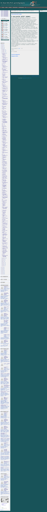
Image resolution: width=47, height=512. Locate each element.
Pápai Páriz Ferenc (15, 7)
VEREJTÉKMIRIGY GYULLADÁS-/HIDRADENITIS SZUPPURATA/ (7, 386)
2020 (2, 46)
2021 (2, 45)
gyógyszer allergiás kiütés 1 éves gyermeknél (5, 82)
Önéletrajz (10, 7)
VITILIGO (3, 254)
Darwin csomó (4, 110)
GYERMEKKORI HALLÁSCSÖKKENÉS (5, 456)
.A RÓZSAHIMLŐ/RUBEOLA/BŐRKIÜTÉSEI (6, 461)
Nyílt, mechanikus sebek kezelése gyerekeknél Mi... (5, 171)
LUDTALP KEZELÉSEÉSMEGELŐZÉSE (5, 153)
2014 (2, 270)
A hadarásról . (4, 63)
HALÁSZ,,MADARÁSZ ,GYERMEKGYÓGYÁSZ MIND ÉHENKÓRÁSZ (4, 122)
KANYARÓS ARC (4, 179)
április (3, 262)
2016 (2, 268)
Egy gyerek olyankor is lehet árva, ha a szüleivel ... (5, 88)
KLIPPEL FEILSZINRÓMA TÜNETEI (4, 159)
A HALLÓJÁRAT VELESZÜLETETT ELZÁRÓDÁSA (4, 120)
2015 (2, 269)
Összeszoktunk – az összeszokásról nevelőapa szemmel (5, 223)
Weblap (6, 7)
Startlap (3, 7)
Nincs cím (3, 64)
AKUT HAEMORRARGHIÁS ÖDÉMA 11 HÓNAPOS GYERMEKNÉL (5, 197)
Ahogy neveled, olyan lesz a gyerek (4, 107)
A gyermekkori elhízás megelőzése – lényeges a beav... (4, 204)
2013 (2, 271)
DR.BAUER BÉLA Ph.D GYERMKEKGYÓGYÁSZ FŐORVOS (4, 132)
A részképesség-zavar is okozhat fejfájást (4, 227)
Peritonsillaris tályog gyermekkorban (4, 202)
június (3, 260)
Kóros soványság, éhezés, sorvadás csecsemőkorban (4, 114)
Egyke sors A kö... (4, 68)
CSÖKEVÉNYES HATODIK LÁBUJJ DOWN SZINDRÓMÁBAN (5, 256)
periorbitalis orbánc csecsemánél (4, 80)
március (3, 263)
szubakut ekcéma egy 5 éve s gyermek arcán (5, 77)
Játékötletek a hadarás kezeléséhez (4, 55)
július (3, 259)
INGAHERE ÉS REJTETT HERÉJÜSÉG (5, 373)
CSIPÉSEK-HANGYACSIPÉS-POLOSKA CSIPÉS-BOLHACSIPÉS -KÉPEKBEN (6, 314)
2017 (2, 267)
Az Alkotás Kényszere (21, 7)
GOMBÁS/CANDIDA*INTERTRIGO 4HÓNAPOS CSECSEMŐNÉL (5, 62)
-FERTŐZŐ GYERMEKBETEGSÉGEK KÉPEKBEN (6, 328)
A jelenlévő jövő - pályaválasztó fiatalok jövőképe (5, 246)
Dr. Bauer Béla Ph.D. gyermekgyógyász (13, 3)
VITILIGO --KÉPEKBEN (7, 363)
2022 (2, 44)
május (3, 261)
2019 (2, 47)
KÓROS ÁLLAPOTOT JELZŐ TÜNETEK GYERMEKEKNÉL (6, 321)
